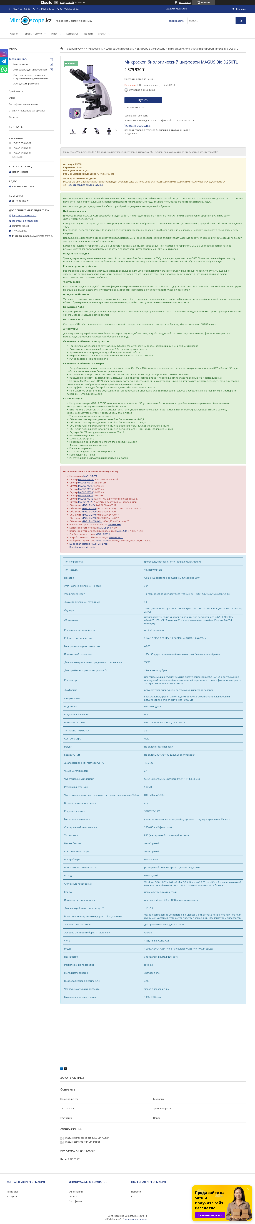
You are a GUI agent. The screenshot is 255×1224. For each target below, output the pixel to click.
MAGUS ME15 (85, 485)
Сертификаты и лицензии (23, 104)
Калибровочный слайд (82, 547)
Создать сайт (67, 2)
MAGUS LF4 (102, 540)
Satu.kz (143, 1215)
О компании (76, 1191)
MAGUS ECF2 (90, 476)
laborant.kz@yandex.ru (25, 220)
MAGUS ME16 (85, 489)
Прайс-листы (16, 91)
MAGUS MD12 (85, 498)
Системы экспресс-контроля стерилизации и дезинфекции (30, 76)
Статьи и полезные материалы (27, 110)
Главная (13, 33)
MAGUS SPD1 (116, 537)
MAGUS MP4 (88, 505)
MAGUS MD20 (85, 501)
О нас (54, 33)
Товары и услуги (33, 33)
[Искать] (241, 20)
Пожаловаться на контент (136, 1219)
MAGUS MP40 (89, 514)
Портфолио (75, 1201)
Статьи (102, 33)
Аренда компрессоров (26, 83)
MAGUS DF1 (104, 527)
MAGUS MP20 (89, 511)
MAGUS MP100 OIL (92, 521)
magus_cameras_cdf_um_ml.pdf (82, 1141)
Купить (143, 100)
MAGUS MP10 (89, 508)
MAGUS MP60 (89, 518)
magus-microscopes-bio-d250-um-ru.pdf (87, 1137)
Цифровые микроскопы (120, 48)
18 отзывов (185, 2)
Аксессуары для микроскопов (30, 69)
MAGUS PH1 (114, 524)
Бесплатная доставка (136, 115)
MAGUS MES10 (86, 479)
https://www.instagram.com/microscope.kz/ (48, 235)
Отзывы (13, 117)
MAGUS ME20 (85, 492)
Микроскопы (95, 48)
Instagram (12, 1196)
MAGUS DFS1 (103, 534)
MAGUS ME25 (85, 495)
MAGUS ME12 (85, 482)
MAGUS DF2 (122, 530)
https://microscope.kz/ (24, 215)
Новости (88, 33)
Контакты (72, 33)
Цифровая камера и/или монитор (88, 543)
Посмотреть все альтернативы (85, 184)
